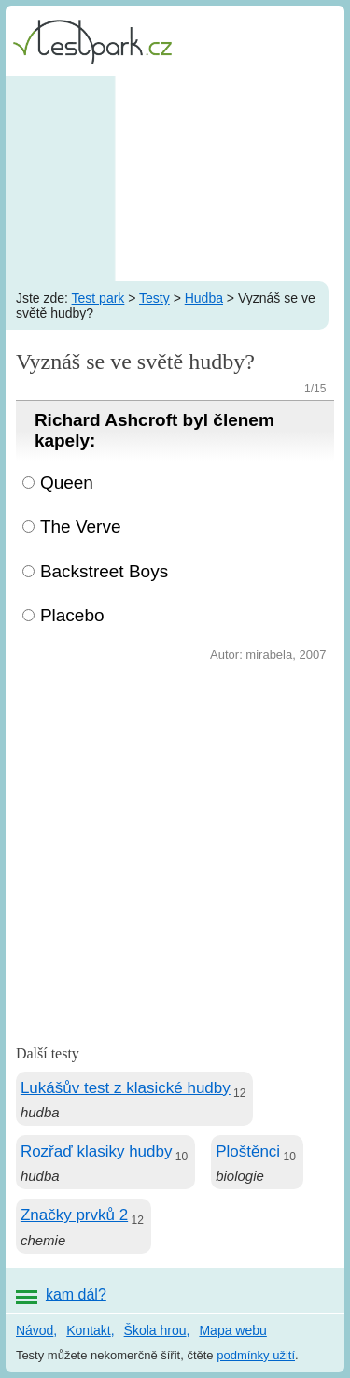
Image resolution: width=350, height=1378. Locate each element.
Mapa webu (232, 1330)
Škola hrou (155, 1330)
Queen (66, 482)
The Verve (80, 526)
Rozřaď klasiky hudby (97, 1151)
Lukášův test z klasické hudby (126, 1088)
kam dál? (76, 1294)
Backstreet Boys (104, 571)
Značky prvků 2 (74, 1215)
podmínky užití (256, 1355)
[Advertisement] (175, 178)
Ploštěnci (248, 1151)
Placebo (72, 615)
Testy (154, 298)
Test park (98, 298)
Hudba (204, 298)
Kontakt (88, 1330)
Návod (34, 1330)
